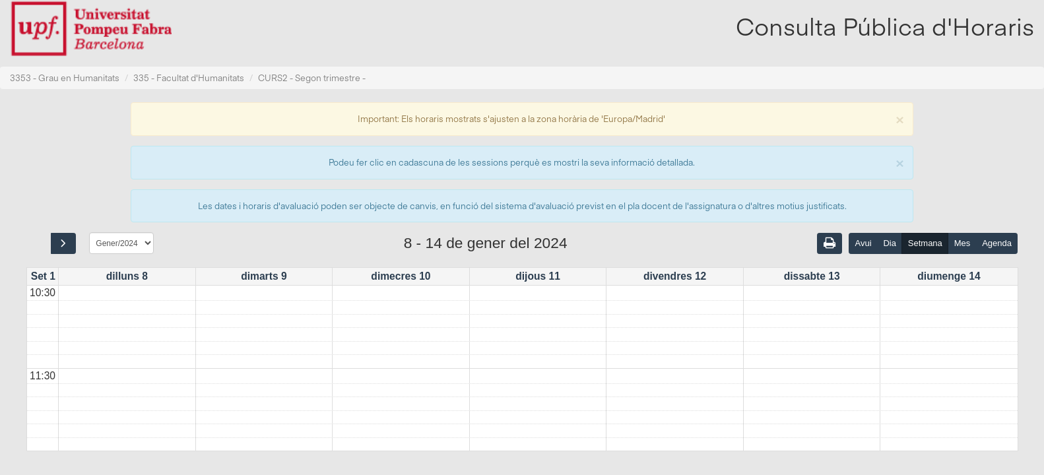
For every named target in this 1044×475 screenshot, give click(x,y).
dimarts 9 (263, 276)
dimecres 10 (400, 276)
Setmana (925, 243)
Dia (889, 243)
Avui (863, 243)
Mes (962, 243)
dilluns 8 (127, 276)
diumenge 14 (948, 276)
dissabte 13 (812, 276)
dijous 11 (537, 276)
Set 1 (43, 276)
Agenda (997, 243)
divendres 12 (674, 276)
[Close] (899, 118)
